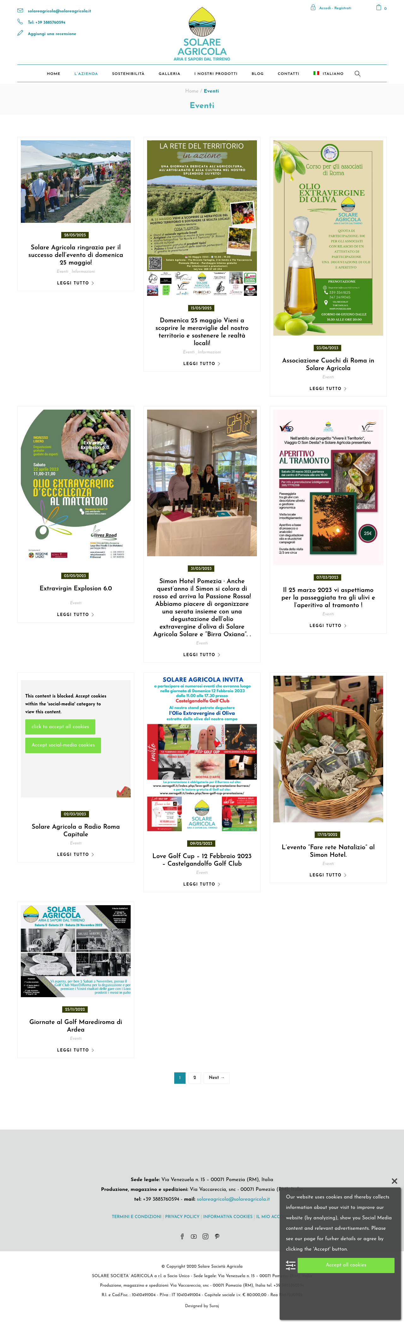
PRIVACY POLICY (182, 1217)
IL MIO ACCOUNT (274, 1217)
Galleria (170, 74)
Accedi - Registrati (330, 8)
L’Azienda (86, 74)
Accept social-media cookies (63, 745)
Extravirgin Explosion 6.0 (75, 589)
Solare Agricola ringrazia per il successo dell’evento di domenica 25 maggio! (75, 255)
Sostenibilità (128, 74)
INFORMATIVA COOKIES (227, 1217)
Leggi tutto (73, 283)
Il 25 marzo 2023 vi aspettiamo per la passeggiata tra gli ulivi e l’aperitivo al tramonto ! (328, 598)
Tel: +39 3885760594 (46, 23)
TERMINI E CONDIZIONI (136, 1217)
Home (53, 74)
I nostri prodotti (216, 74)
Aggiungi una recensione (52, 34)
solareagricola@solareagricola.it (59, 11)
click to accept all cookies (60, 726)
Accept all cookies (346, 1265)
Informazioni (83, 272)
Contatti (289, 74)
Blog (258, 74)
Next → (217, 1078)
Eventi (62, 272)
